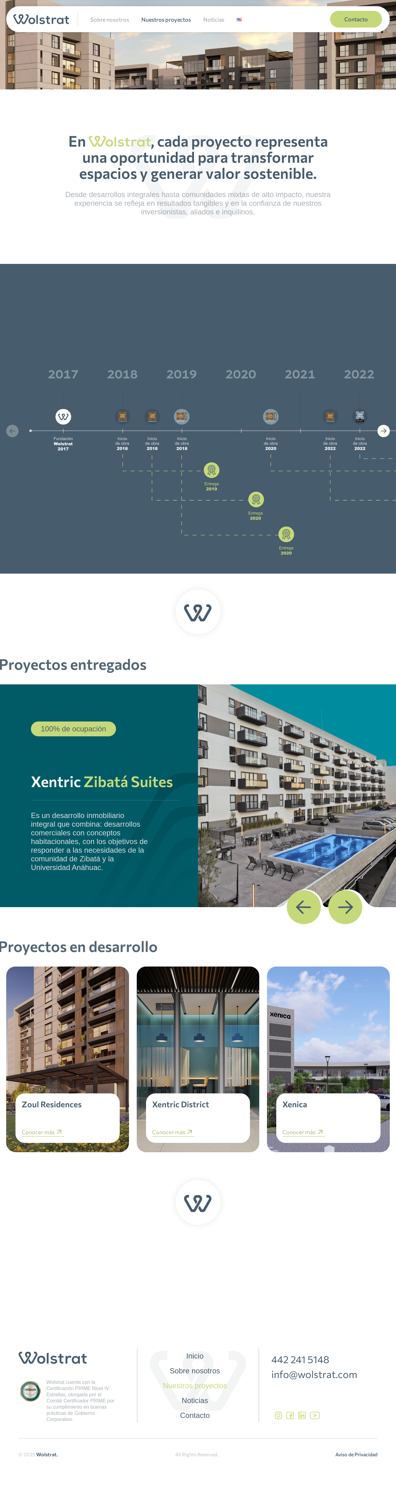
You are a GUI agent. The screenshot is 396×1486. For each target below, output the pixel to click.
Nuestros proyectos (166, 19)
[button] (12, 431)
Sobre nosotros (109, 19)
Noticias (213, 19)
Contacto (195, 1415)
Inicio (195, 1356)
